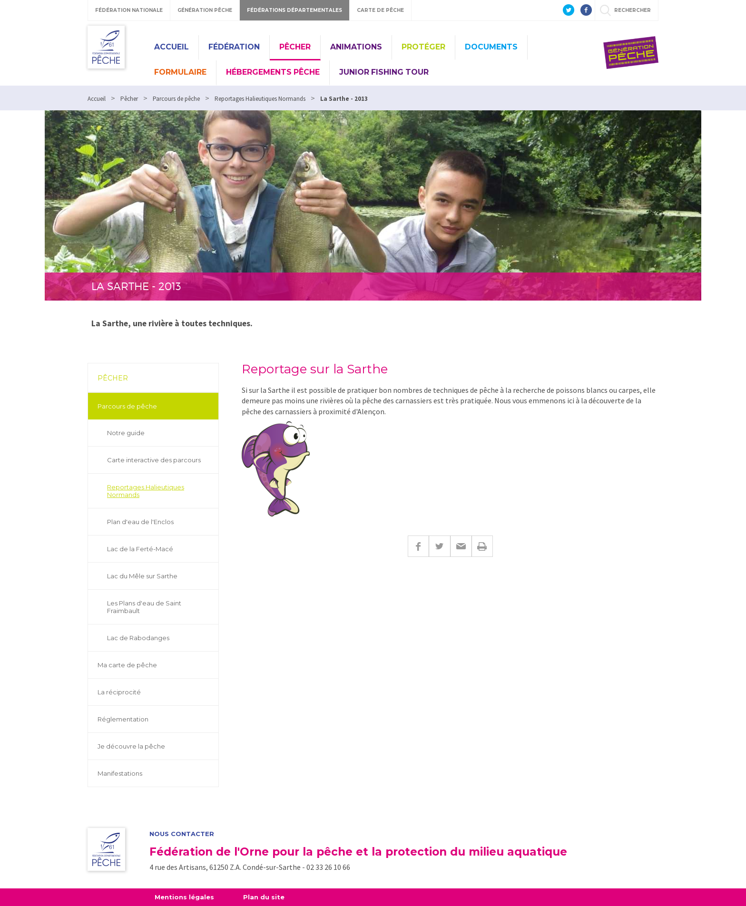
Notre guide (126, 433)
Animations (356, 46)
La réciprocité (119, 692)
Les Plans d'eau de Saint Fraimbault (144, 606)
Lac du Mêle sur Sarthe (142, 576)
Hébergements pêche (273, 72)
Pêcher (295, 46)
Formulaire (180, 72)
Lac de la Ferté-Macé (140, 549)
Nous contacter (181, 834)
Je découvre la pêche (131, 746)
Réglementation (123, 719)
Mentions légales (184, 897)
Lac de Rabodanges (138, 638)
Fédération (234, 46)
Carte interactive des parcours (154, 460)
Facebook (418, 546)
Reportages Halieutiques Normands (145, 490)
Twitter (439, 546)
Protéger (423, 46)
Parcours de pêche (127, 406)
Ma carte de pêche (127, 665)
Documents (491, 46)
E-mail (460, 546)
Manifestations (120, 773)
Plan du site (264, 897)
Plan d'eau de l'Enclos (140, 522)
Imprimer (482, 546)
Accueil (171, 46)
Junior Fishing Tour (384, 72)
